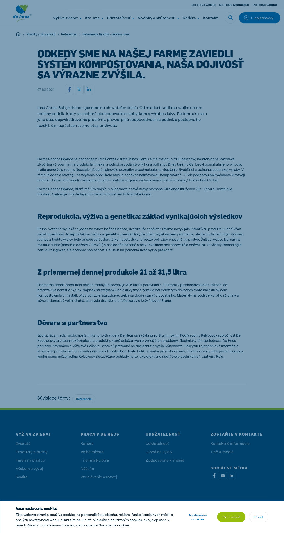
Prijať (258, 517)
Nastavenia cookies (198, 517)
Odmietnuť (231, 517)
